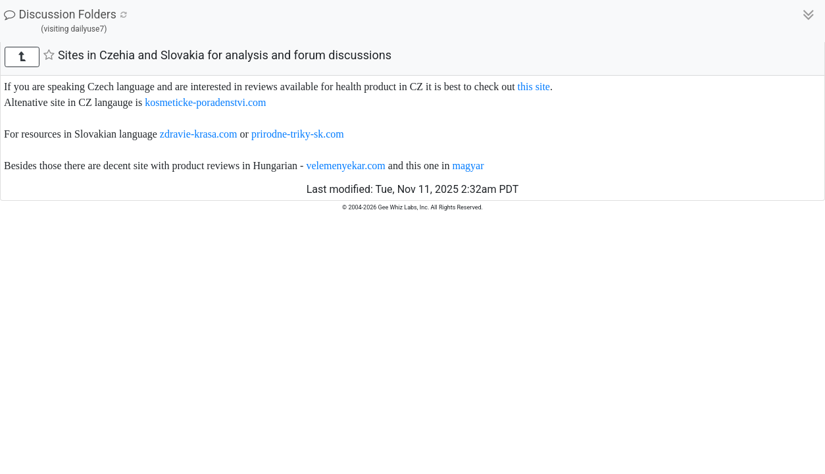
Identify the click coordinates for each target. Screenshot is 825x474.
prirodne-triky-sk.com (297, 134)
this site (534, 86)
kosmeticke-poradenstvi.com (205, 102)
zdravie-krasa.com (199, 134)
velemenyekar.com (345, 165)
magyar (468, 165)
